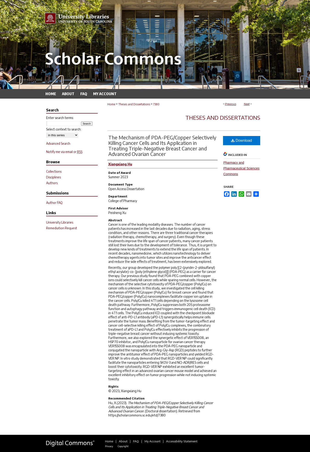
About (123, 441)
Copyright (122, 446)
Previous (230, 104)
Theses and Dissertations (134, 104)
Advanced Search (58, 143)
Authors (52, 183)
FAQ (136, 441)
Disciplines (53, 177)
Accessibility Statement (181, 441)
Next (247, 104)
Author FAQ (54, 203)
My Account (152, 441)
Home (111, 104)
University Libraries (59, 222)
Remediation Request (61, 228)
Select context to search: (63, 129)
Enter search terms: (60, 118)
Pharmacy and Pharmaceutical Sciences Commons (241, 168)
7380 (156, 104)
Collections (53, 171)
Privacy (109, 446)
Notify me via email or (64, 152)
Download (241, 140)
